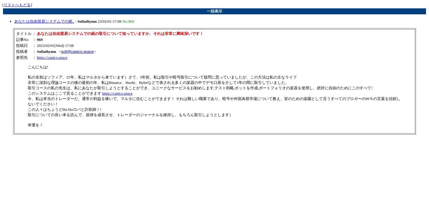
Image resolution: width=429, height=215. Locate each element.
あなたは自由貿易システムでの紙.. (44, 21)
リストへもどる (17, 5)
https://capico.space (52, 57)
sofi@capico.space (77, 51)
